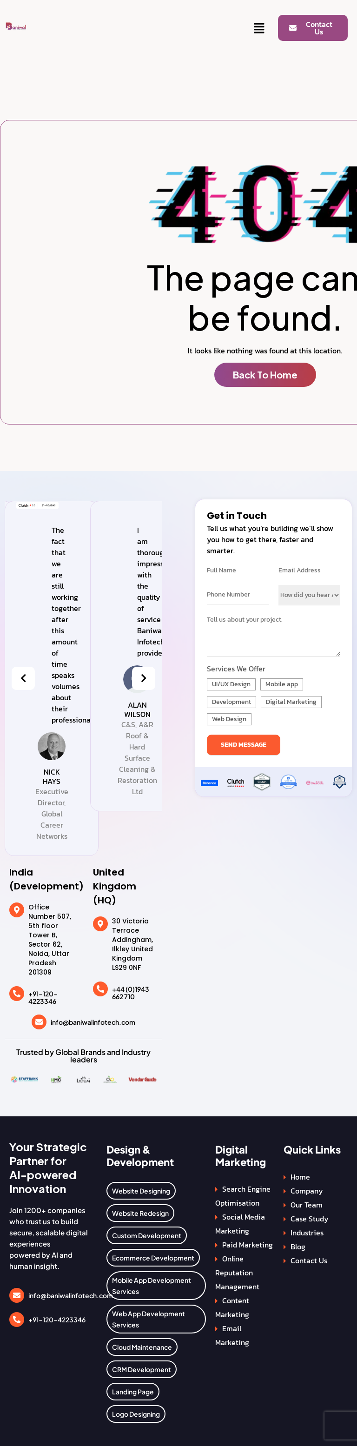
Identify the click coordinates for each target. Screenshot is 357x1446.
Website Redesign (140, 1213)
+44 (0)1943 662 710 (130, 993)
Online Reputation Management (237, 1272)
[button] (259, 29)
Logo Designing (136, 1414)
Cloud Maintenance (142, 1347)
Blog (298, 1246)
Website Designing (141, 1191)
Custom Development (146, 1235)
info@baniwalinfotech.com (93, 1022)
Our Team (307, 1204)
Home (300, 1176)
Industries (307, 1232)
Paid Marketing (247, 1244)
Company (307, 1190)
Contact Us (309, 1260)
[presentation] (23, 678)
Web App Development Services (148, 1319)
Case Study (310, 1218)
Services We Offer (236, 668)
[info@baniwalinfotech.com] (39, 1022)
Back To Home (265, 374)
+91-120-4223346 (43, 997)
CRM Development (141, 1369)
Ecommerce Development (153, 1258)
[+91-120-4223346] (16, 993)
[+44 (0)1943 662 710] (100, 989)
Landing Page (133, 1391)
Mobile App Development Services (151, 1285)
